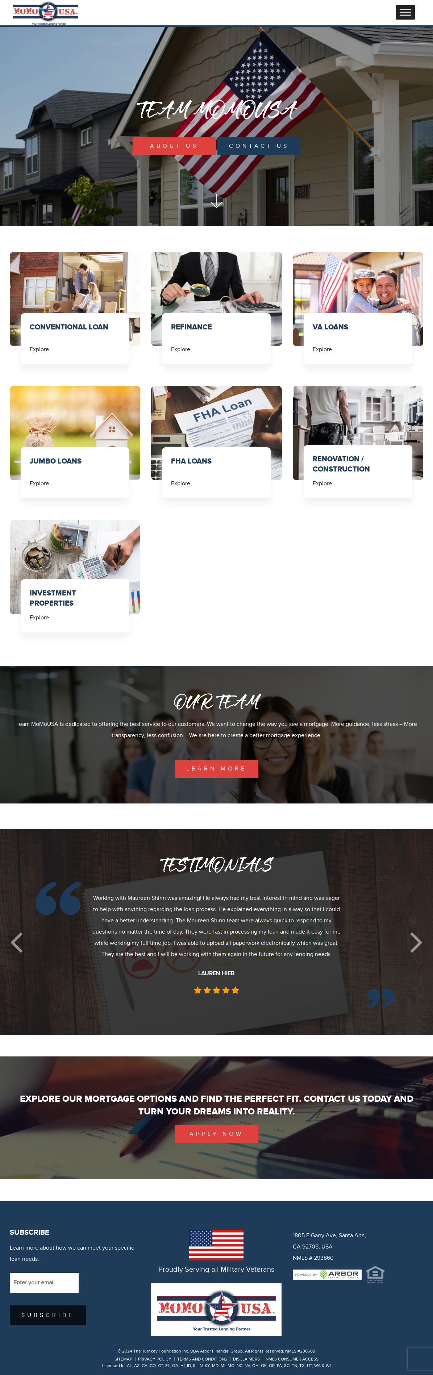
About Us (174, 146)
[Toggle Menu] (405, 12)
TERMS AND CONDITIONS (202, 1359)
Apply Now (216, 1134)
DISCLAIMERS (246, 1359)
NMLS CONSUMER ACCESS (292, 1359)
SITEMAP (123, 1359)
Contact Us (259, 146)
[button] (16, 942)
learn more (216, 768)
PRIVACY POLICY (154, 1359)
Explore (39, 349)
